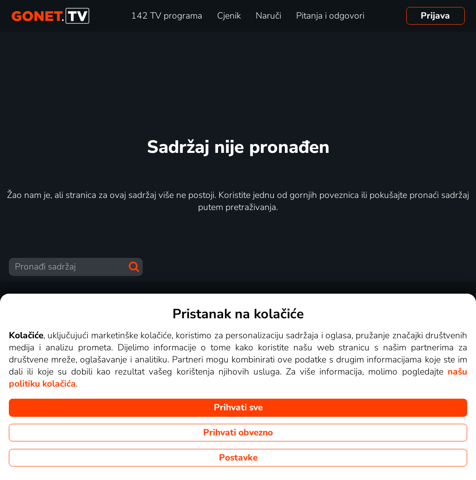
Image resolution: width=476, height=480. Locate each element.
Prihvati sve (238, 407)
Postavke (238, 458)
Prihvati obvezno (238, 433)
